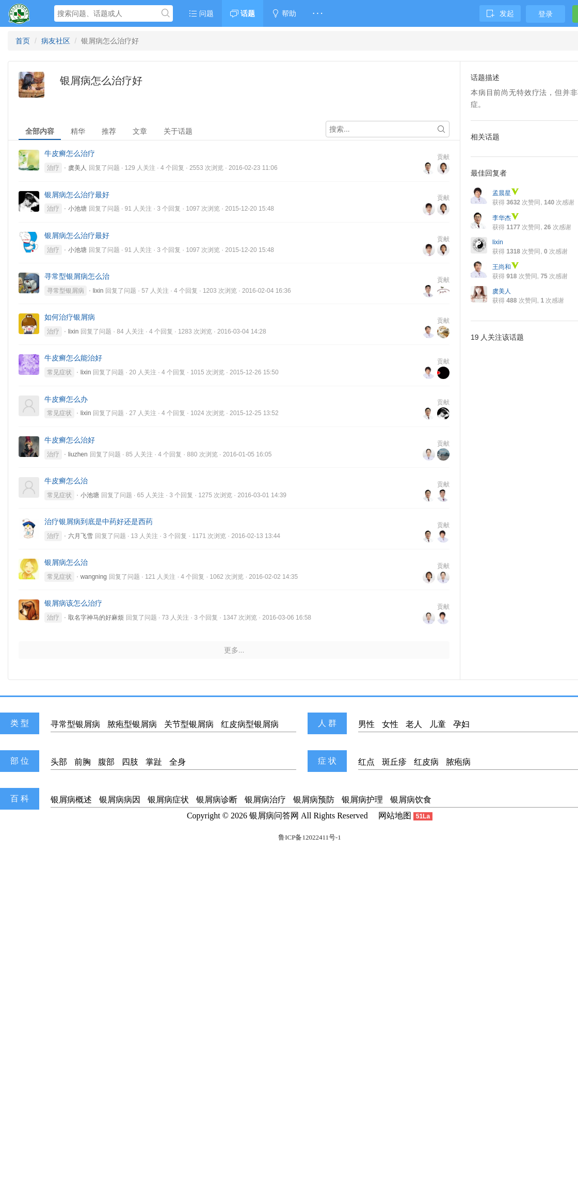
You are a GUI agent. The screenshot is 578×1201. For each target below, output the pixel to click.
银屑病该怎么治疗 (73, 603)
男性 (366, 724)
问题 (201, 13)
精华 (78, 131)
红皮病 (426, 761)
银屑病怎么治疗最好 (76, 195)
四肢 (130, 761)
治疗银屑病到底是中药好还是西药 (98, 521)
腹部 (106, 761)
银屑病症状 (168, 799)
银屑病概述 (71, 799)
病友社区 (55, 41)
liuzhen (78, 454)
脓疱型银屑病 (132, 724)
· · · (318, 13)
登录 (545, 14)
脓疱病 (458, 761)
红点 (366, 761)
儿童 (437, 724)
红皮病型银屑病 (250, 724)
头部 (59, 761)
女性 (390, 724)
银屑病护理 (362, 799)
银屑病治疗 (265, 799)
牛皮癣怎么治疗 (69, 153)
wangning (94, 576)
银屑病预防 (313, 799)
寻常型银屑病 (65, 290)
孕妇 (461, 724)
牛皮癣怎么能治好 (73, 358)
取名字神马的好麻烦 (96, 617)
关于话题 (178, 131)
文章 (140, 131)
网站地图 (394, 815)
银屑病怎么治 (66, 562)
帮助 (283, 13)
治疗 (53, 167)
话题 (242, 13)
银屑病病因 (119, 799)
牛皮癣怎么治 (66, 481)
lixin (98, 290)
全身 (177, 761)
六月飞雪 (80, 536)
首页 (22, 41)
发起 (500, 13)
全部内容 (39, 131)
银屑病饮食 (410, 799)
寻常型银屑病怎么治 (76, 276)
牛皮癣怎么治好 (69, 440)
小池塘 (77, 208)
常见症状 (59, 372)
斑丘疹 (394, 761)
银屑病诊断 (216, 799)
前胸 (82, 761)
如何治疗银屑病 (69, 317)
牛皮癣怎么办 (66, 399)
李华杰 (505, 218)
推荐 (109, 131)
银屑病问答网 (274, 815)
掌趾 (154, 761)
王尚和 (505, 267)
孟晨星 (505, 193)
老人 (414, 724)
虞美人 (77, 167)
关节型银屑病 (189, 724)
